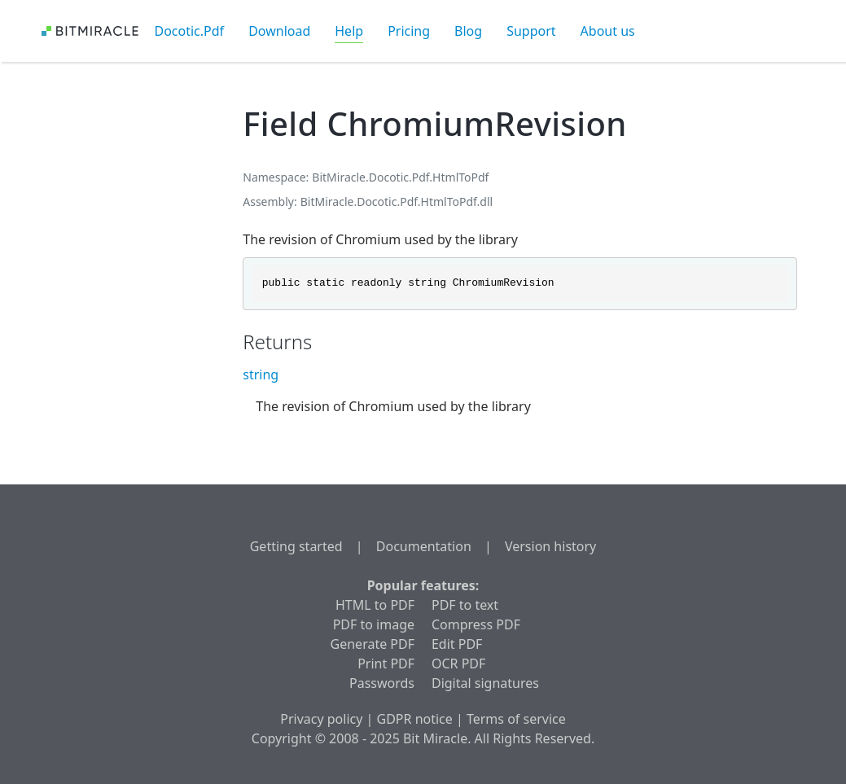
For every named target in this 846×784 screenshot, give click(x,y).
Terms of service (516, 719)
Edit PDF (457, 644)
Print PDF (385, 663)
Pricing (409, 31)
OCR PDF (458, 663)
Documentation (423, 546)
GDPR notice (415, 719)
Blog (468, 31)
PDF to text (465, 605)
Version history (550, 546)
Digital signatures (485, 683)
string (260, 374)
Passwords (381, 683)
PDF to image (373, 624)
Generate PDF (372, 644)
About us (608, 31)
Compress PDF (476, 624)
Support (530, 31)
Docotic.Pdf (190, 31)
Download (279, 31)
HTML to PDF (374, 605)
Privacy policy (321, 719)
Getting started (296, 546)
